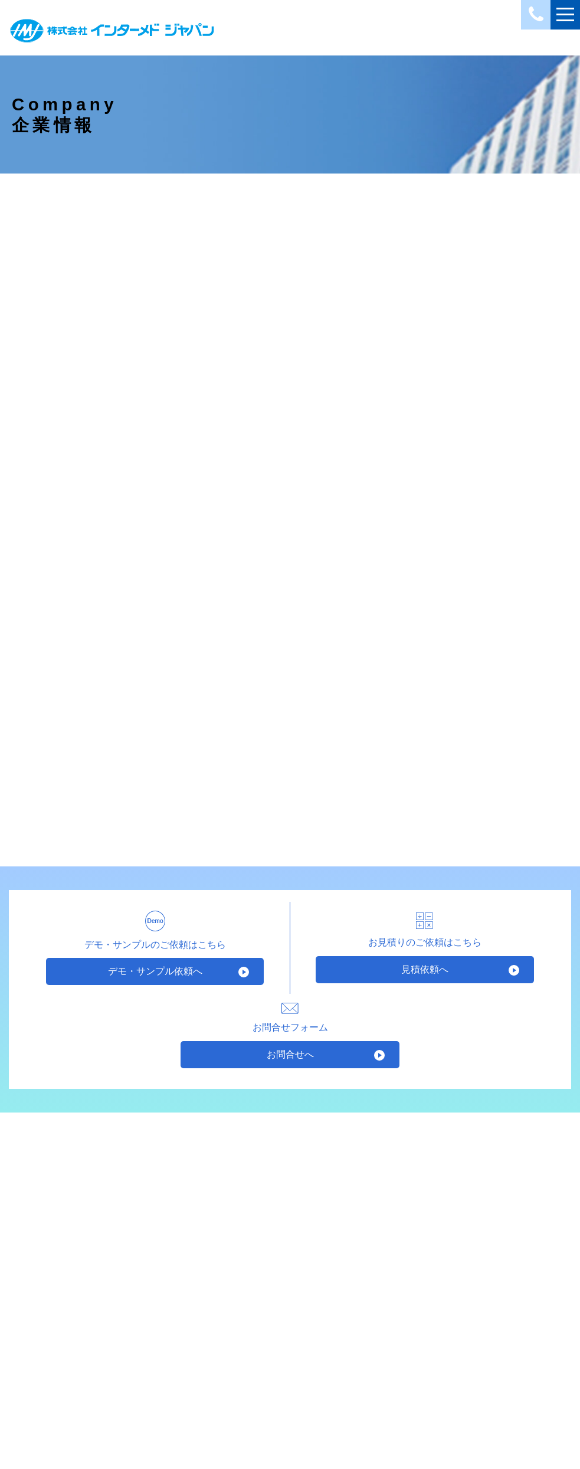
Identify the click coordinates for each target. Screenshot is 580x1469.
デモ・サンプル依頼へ (155, 976)
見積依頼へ (424, 974)
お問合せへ (290, 1059)
